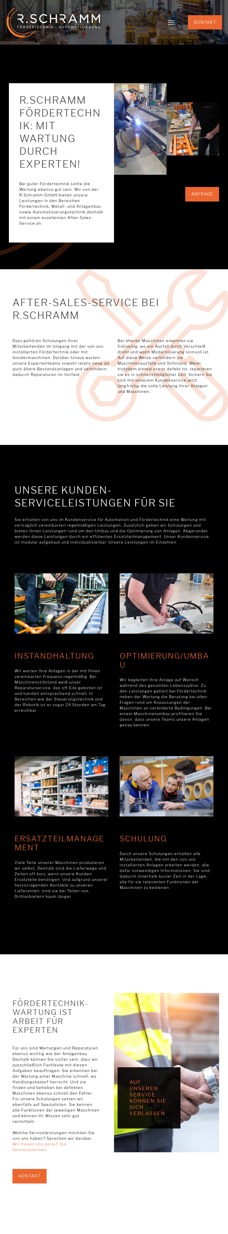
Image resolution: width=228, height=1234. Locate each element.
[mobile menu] (171, 22)
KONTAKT (205, 22)
